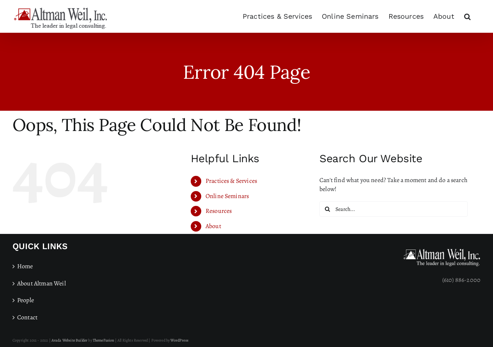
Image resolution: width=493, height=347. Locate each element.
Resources (219, 211)
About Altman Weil (41, 283)
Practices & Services (231, 181)
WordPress (179, 340)
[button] (467, 16)
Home (25, 266)
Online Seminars (227, 196)
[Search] (327, 209)
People (25, 300)
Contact (27, 317)
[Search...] (393, 209)
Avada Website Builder (69, 340)
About (213, 226)
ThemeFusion (103, 340)
